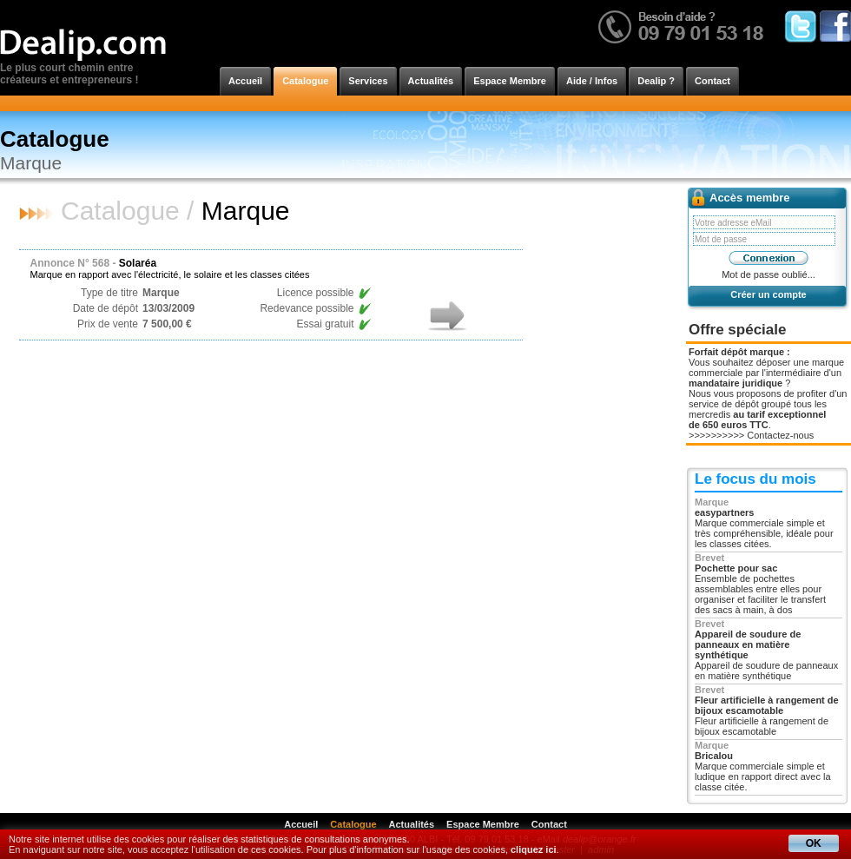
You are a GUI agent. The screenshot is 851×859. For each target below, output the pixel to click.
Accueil (245, 81)
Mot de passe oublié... (768, 274)
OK (813, 843)
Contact (712, 81)
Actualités (431, 81)
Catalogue (305, 81)
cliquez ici (534, 849)
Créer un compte (768, 294)
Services (367, 81)
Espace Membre (509, 81)
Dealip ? (656, 81)
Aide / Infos (591, 81)
